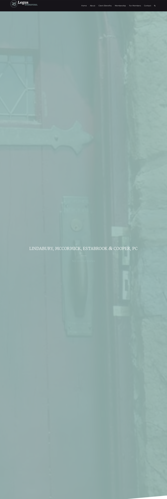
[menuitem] (84, 5)
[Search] (155, 5)
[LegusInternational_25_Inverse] (24, 5)
